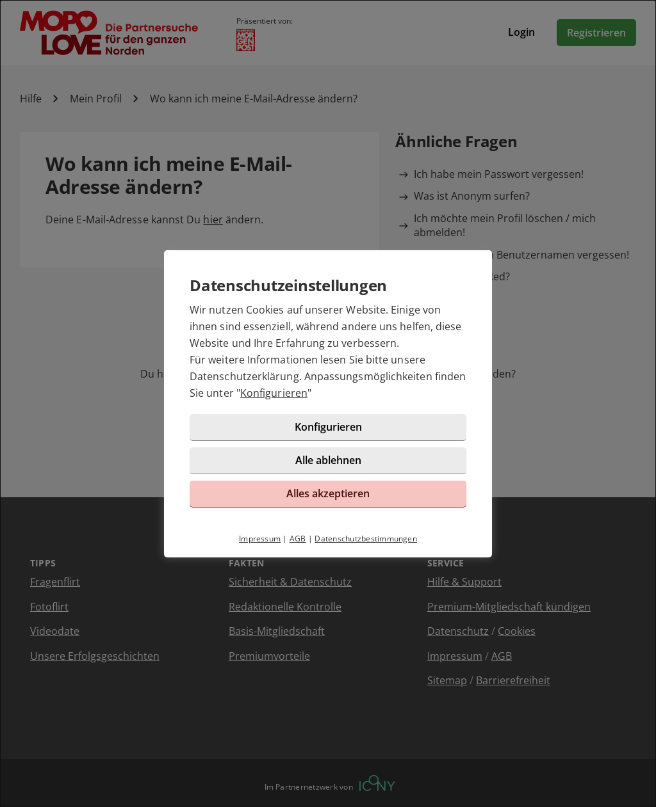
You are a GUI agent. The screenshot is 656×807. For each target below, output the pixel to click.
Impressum (260, 538)
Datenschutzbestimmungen (366, 538)
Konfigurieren (274, 393)
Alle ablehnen (328, 460)
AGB (298, 538)
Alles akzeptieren (328, 493)
